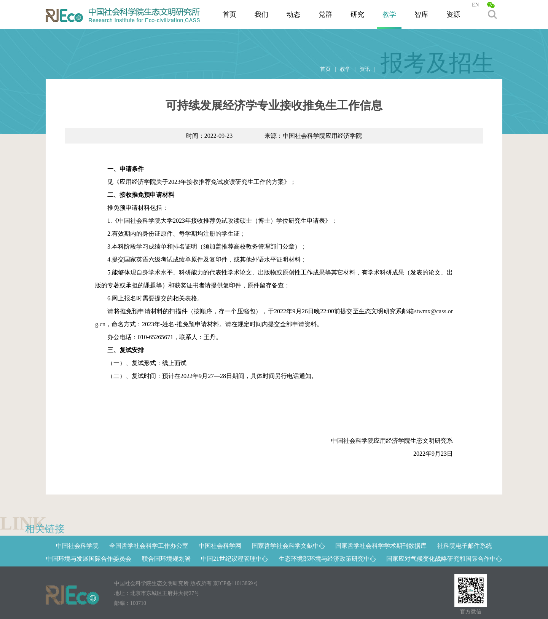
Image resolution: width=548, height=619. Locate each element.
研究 (357, 14)
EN (475, 5)
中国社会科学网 (220, 545)
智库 (421, 14)
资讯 (365, 69)
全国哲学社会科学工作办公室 (148, 545)
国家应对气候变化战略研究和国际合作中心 (444, 558)
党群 (325, 14)
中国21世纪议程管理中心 (234, 558)
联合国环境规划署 (166, 558)
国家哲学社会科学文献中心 (288, 545)
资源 (453, 14)
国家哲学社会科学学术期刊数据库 (381, 545)
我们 (261, 14)
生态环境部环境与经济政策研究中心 (327, 558)
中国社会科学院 (77, 545)
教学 (389, 14)
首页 (229, 14)
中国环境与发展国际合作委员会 (88, 558)
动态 (293, 14)
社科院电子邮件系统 (464, 545)
